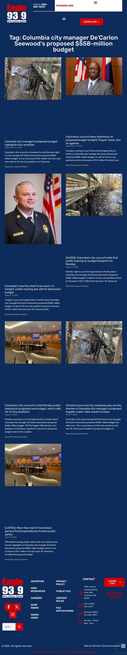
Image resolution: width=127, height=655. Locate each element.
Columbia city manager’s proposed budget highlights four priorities (31, 143)
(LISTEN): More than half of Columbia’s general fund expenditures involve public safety (30, 531)
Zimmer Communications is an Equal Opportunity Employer (63, 652)
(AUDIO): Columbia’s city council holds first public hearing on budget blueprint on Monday (92, 261)
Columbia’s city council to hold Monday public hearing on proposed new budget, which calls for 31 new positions (33, 408)
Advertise (37, 581)
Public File (63, 591)
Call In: (40, 5)
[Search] (19, 626)
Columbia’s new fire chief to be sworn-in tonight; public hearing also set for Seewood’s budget (33, 289)
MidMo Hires (35, 616)
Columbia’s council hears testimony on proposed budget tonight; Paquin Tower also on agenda (93, 140)
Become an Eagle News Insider (114, 595)
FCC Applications (64, 609)
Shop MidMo (35, 606)
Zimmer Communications (109, 645)
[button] (95, 2)
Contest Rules (61, 599)
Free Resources (38, 590)
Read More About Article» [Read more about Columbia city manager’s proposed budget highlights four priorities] (16, 167)
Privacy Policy (61, 583)
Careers (36, 598)
